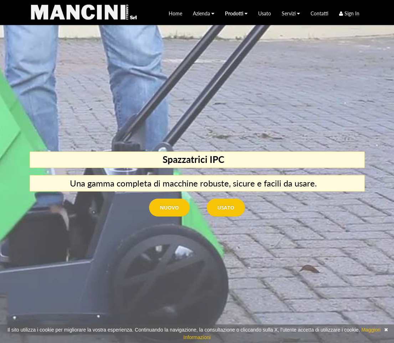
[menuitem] (175, 13)
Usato (226, 207)
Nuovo (169, 207)
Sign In (349, 13)
